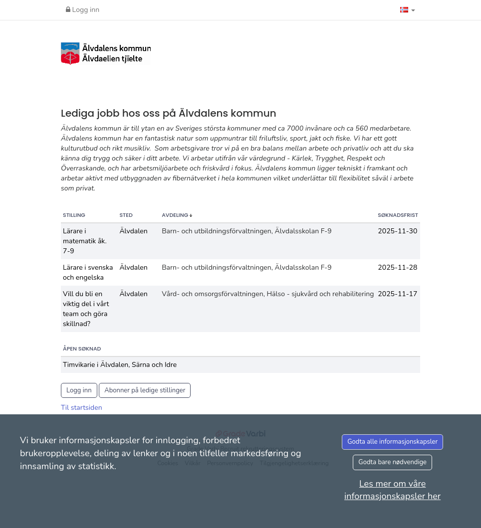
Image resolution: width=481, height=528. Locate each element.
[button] (407, 10)
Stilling (74, 215)
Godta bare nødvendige (392, 462)
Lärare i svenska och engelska (88, 272)
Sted (125, 215)
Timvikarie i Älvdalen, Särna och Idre (120, 364)
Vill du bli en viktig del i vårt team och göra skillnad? (86, 309)
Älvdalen (133, 231)
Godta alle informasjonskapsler (392, 441)
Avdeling (176, 215)
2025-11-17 (397, 294)
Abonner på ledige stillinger (144, 390)
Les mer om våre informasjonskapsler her (392, 490)
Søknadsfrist (398, 215)
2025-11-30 (397, 231)
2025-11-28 (397, 267)
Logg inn (82, 9)
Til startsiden (81, 407)
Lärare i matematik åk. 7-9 (85, 241)
